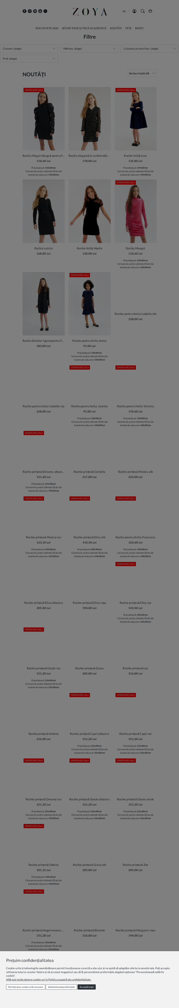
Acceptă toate (87, 987)
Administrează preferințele (61, 987)
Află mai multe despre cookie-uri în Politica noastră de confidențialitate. (48, 979)
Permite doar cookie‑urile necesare (25, 987)
